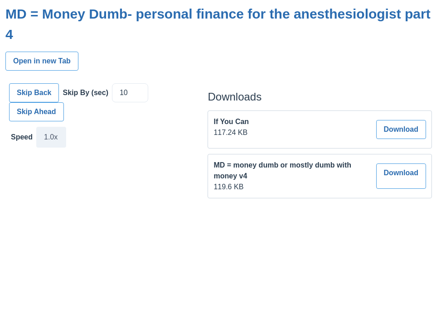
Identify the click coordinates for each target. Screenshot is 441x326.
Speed (22, 137)
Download (401, 129)
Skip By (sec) (85, 92)
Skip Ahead (36, 111)
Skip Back (34, 92)
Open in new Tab (42, 61)
